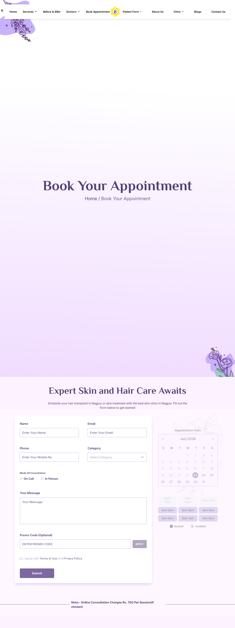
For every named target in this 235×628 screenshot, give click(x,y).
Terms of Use (48, 560)
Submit (37, 575)
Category (94, 450)
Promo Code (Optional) (36, 537)
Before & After (51, 11)
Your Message (30, 495)
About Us (161, 11)
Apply (139, 546)
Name (24, 426)
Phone (24, 450)
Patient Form (135, 11)
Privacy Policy (73, 560)
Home (13, 11)
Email (91, 426)
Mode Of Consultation (33, 475)
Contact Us (221, 11)
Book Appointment (98, 11)
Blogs (200, 11)
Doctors (73, 11)
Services (30, 11)
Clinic (182, 11)
